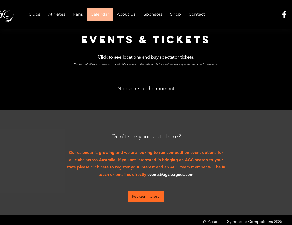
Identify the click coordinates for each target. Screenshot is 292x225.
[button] (34, 14)
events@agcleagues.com (170, 174)
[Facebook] (284, 15)
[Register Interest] (146, 196)
